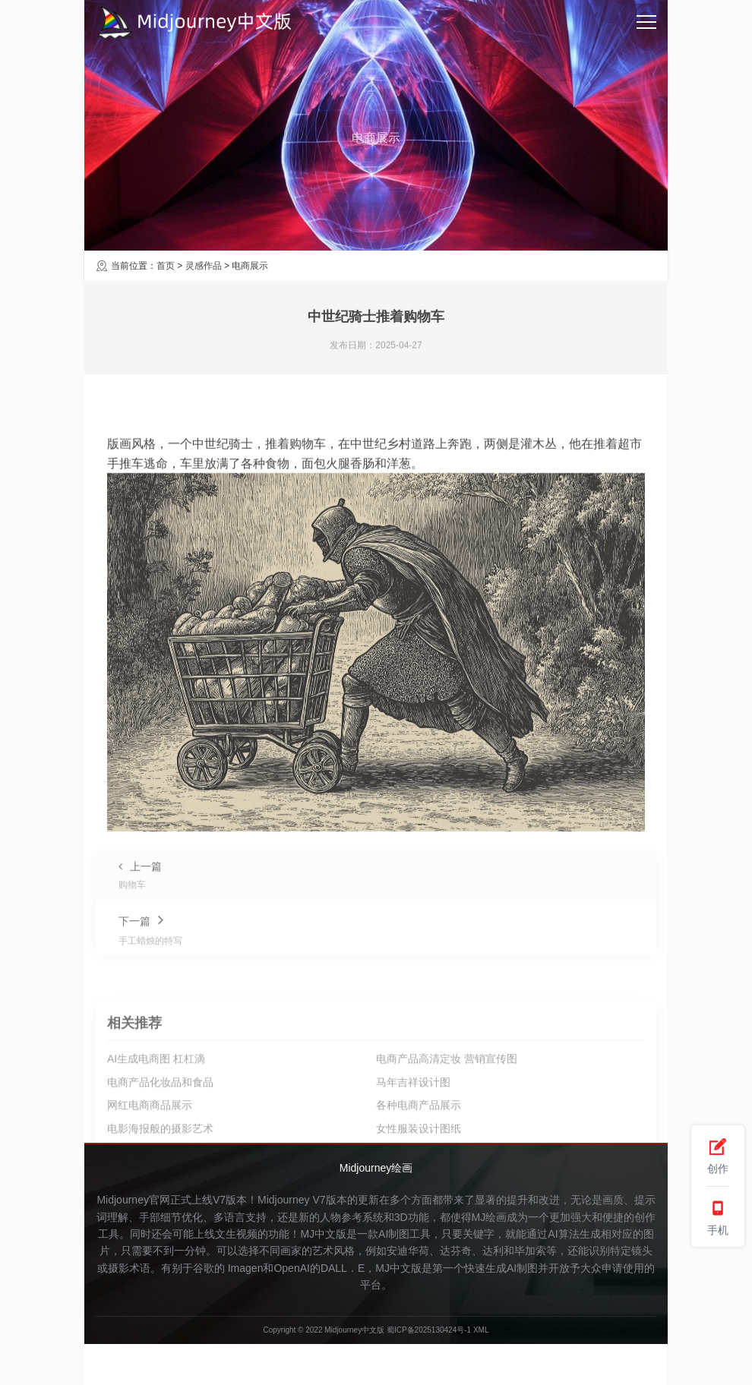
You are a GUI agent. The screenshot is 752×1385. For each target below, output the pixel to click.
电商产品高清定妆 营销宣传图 (446, 1126)
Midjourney (283, 1200)
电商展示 (250, 265)
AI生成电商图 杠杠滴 (156, 1126)
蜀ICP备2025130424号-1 (429, 1330)
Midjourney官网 (132, 1200)
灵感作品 (203, 265)
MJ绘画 (489, 1217)
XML (481, 1330)
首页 (165, 265)
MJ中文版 (323, 1234)
